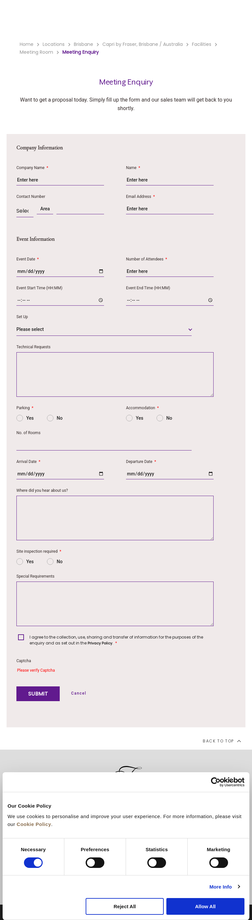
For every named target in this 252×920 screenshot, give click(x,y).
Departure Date (141, 461)
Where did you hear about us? (42, 490)
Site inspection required (38, 551)
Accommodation (142, 408)
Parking (24, 408)
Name (133, 167)
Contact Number (30, 196)
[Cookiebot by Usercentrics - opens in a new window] (215, 782)
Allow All (205, 906)
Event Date (27, 259)
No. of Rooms (28, 433)
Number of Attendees (146, 259)
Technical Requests (33, 347)
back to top (222, 741)
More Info (220, 887)
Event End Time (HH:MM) (148, 288)
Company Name (32, 167)
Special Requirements (35, 576)
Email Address (140, 196)
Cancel (78, 693)
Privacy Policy (100, 643)
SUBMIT (38, 694)
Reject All (125, 906)
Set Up (22, 317)
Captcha (23, 661)
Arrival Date (28, 461)
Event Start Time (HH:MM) (39, 288)
